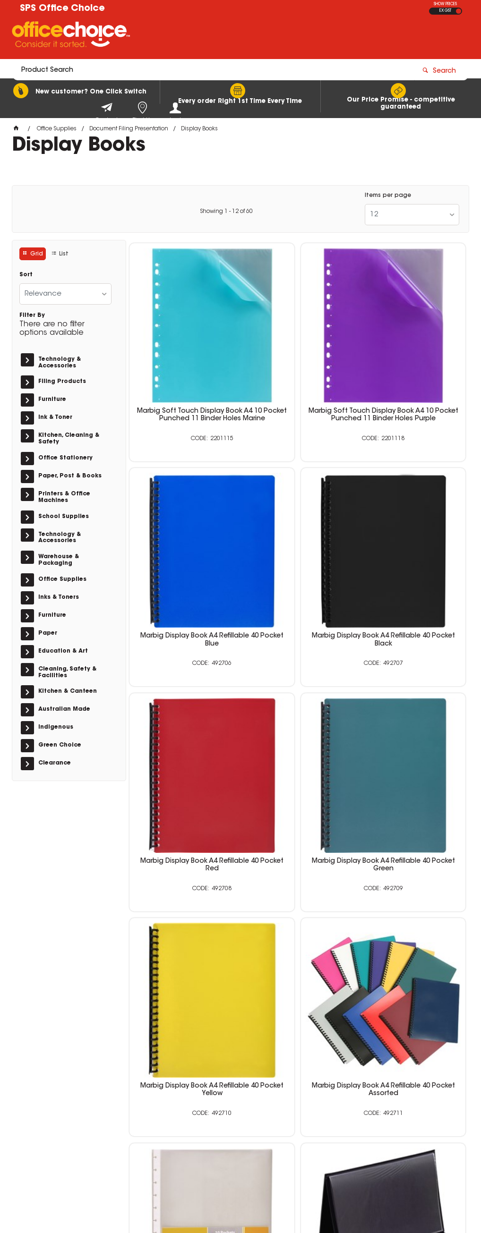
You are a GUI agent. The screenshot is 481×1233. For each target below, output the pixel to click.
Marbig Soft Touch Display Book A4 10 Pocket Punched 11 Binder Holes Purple (297, 369)
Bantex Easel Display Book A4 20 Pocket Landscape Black (297, 901)
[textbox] (185, 36)
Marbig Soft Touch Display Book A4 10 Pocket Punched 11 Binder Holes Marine (183, 369)
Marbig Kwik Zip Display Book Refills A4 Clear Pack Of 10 (412, 722)
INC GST (458, 11)
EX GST (445, 11)
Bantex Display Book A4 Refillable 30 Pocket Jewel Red (411, 905)
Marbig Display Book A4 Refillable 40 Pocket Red (297, 544)
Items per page (388, 195)
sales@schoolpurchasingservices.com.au (384, 1115)
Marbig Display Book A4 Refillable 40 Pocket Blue (412, 365)
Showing (226, 211)
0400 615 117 (361, 1098)
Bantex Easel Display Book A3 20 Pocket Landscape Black (184, 901)
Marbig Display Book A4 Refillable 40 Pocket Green (412, 544)
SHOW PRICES (445, 4)
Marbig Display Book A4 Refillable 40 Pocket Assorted (297, 722)
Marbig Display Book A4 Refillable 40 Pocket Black (183, 544)
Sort (26, 275)
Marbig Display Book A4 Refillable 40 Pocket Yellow (183, 722)
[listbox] (412, 214)
